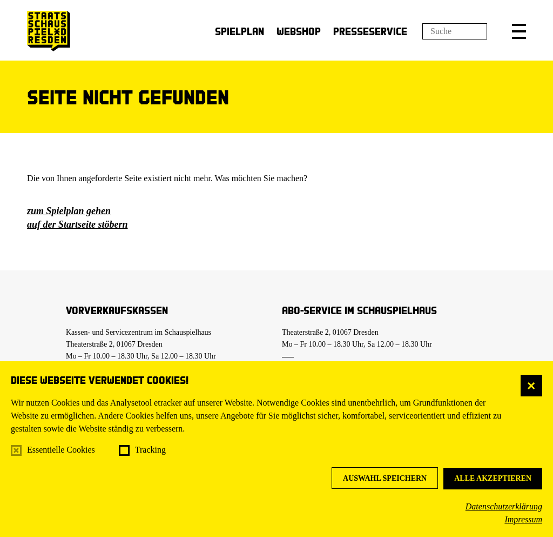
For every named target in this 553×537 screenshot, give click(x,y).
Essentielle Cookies (61, 449)
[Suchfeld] (454, 31)
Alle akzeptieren (492, 478)
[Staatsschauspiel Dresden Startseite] (48, 31)
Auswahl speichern (385, 478)
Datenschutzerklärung (504, 506)
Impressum (523, 519)
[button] (519, 31)
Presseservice (370, 31)
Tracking (150, 449)
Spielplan (239, 31)
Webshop (298, 31)
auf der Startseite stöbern (77, 224)
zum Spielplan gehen (69, 210)
